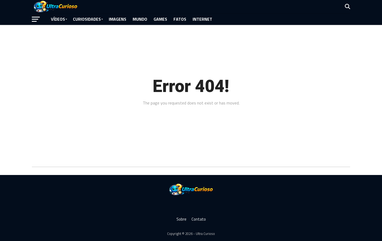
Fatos (179, 19)
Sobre (181, 219)
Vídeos (58, 19)
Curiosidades (87, 19)
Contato (199, 219)
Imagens (117, 19)
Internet (202, 19)
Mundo (140, 19)
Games (160, 19)
